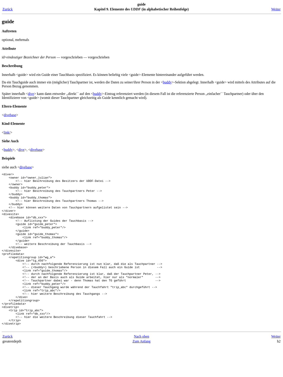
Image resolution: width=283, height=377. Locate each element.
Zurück (7, 9)
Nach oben (141, 367)
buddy (167, 82)
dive (31, 94)
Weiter (276, 9)
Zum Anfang (141, 372)
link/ (7, 132)
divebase (10, 115)
